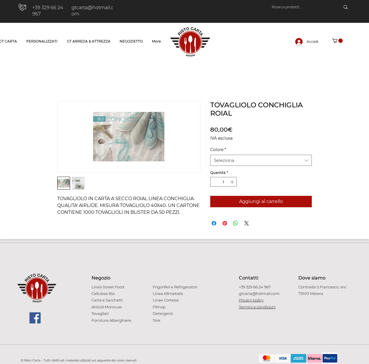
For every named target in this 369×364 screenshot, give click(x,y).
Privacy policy (251, 300)
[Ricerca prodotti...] (300, 7)
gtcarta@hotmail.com (259, 293)
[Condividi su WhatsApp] (235, 223)
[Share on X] (246, 223)
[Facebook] (35, 317)
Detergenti (163, 313)
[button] (337, 41)
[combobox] (261, 160)
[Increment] (232, 181)
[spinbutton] (223, 181)
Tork (156, 320)
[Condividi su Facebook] (214, 223)
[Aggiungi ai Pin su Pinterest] (224, 223)
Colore (218, 149)
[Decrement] (214, 181)
